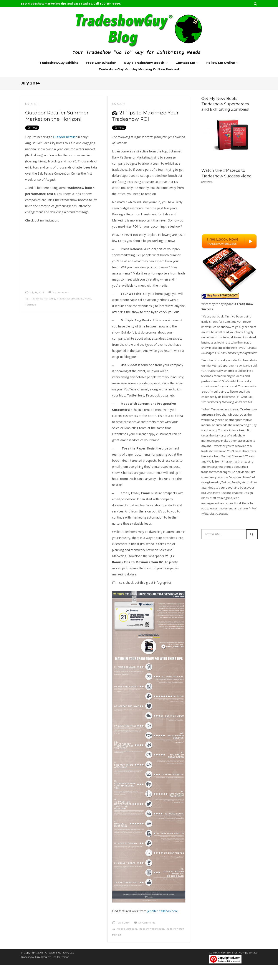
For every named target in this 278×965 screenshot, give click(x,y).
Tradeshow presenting (70, 298)
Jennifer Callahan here (162, 911)
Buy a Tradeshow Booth (144, 63)
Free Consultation (101, 63)
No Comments (59, 292)
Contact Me (185, 63)
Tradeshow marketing (43, 298)
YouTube (30, 304)
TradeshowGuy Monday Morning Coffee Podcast (139, 69)
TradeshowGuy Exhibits (59, 63)
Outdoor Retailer (65, 137)
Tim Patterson (60, 956)
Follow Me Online (220, 63)
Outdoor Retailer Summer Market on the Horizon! (57, 116)
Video (87, 298)
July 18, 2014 (32, 103)
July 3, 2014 (118, 103)
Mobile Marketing (127, 928)
